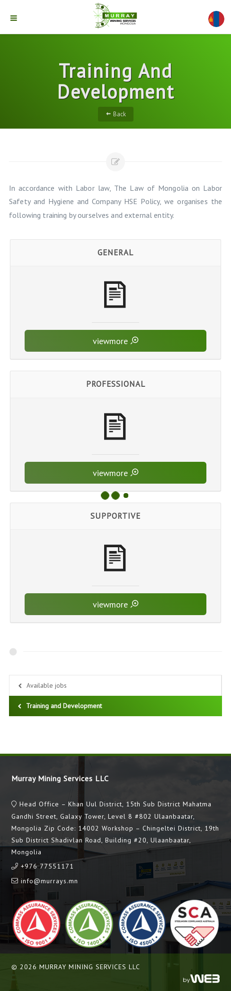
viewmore (116, 340)
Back (116, 114)
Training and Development (59, 706)
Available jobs (41, 686)
